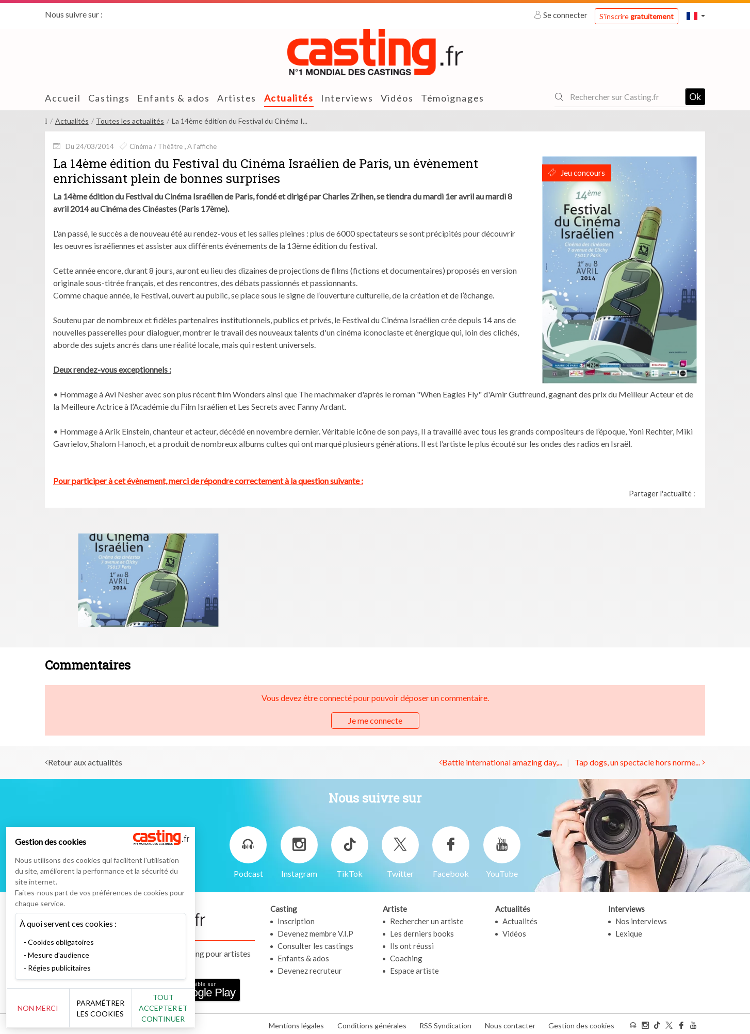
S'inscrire (636, 16)
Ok (695, 96)
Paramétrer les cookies (115, 1008)
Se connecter (561, 15)
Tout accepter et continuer (186, 1008)
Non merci (42, 1008)
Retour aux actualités (85, 762)
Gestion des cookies (581, 1023)
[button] (696, 16)
